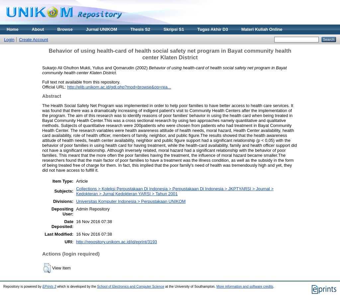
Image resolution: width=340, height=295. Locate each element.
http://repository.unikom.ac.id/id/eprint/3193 (116, 241)
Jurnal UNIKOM (101, 29)
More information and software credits (244, 286)
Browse (65, 29)
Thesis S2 (140, 29)
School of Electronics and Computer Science (130, 286)
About (38, 29)
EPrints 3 (49, 286)
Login (9, 39)
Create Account (33, 39)
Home (13, 29)
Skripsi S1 (173, 29)
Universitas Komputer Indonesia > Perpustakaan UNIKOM (131, 201)
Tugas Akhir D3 (212, 29)
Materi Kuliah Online (262, 29)
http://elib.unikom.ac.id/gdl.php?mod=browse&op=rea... (119, 87)
